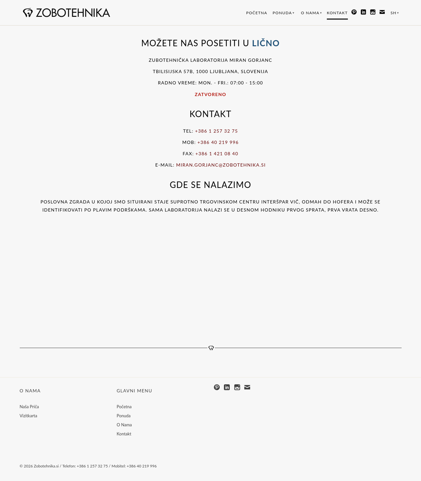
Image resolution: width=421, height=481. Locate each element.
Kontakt (337, 12)
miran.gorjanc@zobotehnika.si (221, 165)
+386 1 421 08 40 (216, 153)
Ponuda (284, 12)
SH (395, 12)
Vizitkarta (29, 415)
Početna (256, 12)
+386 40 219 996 (218, 142)
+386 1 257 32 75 (216, 131)
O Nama (311, 12)
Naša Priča (29, 406)
